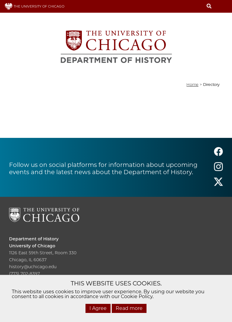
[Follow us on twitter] (218, 184)
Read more (129, 308)
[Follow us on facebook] (218, 154)
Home (192, 84)
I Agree (98, 308)
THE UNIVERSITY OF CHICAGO (34, 6)
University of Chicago (32, 246)
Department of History (34, 239)
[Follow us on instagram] (218, 169)
